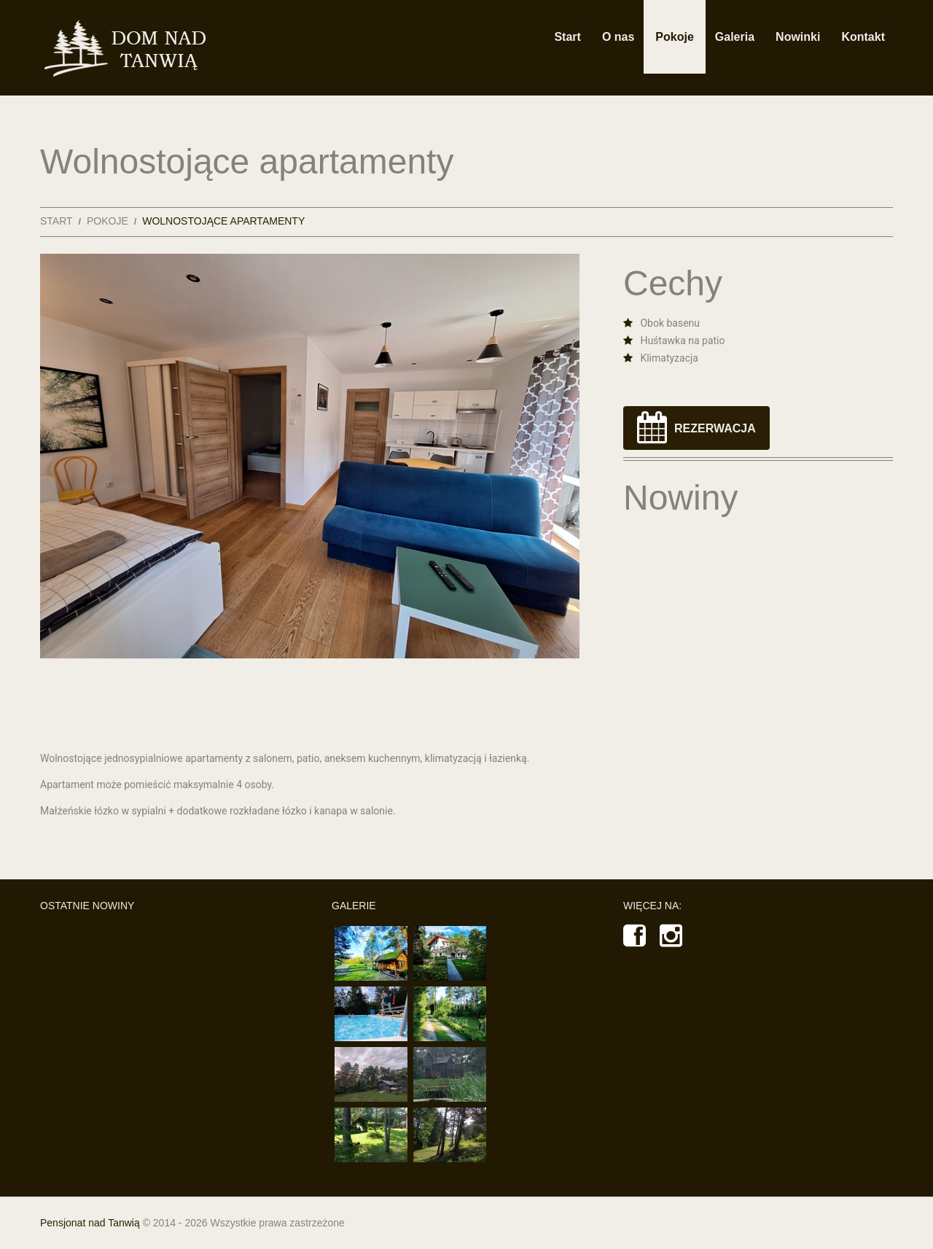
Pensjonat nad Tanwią (90, 1223)
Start (567, 37)
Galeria (734, 37)
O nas (618, 37)
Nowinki (798, 37)
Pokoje (674, 37)
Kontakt (863, 37)
